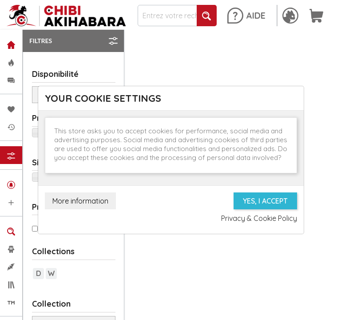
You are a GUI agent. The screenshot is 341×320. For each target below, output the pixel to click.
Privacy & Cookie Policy (259, 218)
